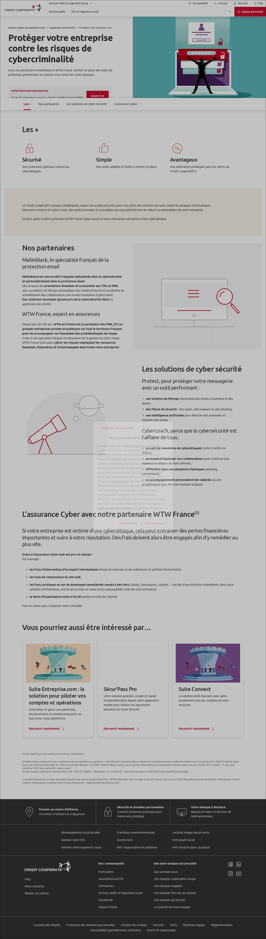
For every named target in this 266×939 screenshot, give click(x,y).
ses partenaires (135, 438)
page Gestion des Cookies (115, 500)
